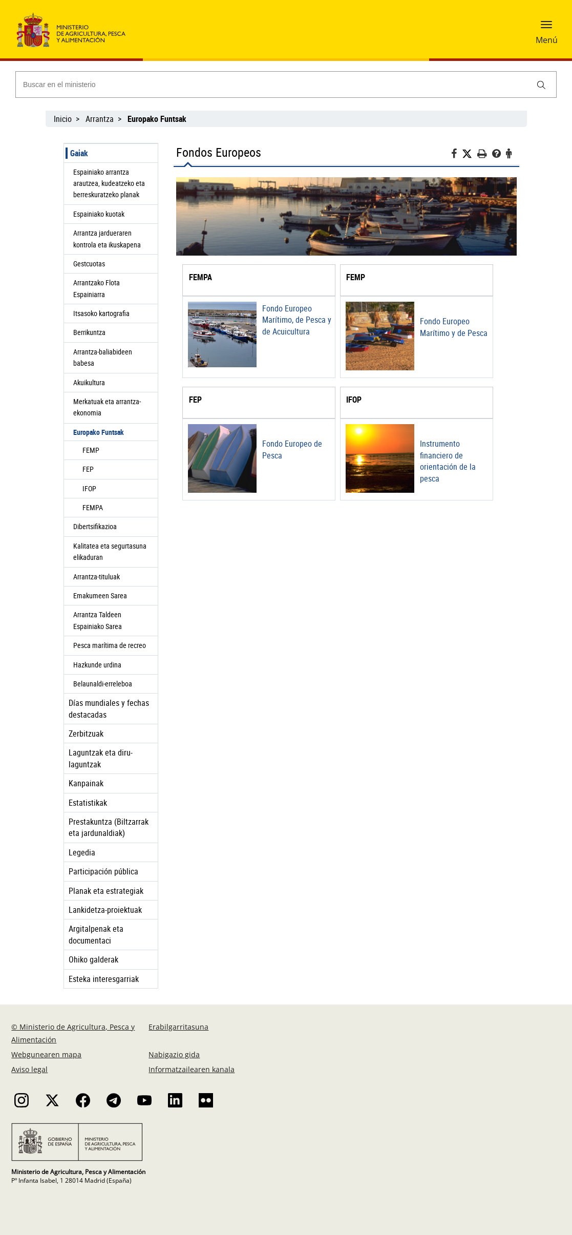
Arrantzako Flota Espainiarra (96, 288)
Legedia (82, 852)
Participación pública (103, 871)
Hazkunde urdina (97, 664)
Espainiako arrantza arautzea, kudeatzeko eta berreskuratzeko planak (109, 183)
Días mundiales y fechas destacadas (109, 708)
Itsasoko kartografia (101, 313)
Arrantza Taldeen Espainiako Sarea (97, 620)
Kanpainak (86, 783)
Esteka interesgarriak (104, 979)
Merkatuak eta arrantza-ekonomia (107, 406)
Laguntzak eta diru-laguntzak (101, 758)
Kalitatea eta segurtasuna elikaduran (109, 551)
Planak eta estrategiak (106, 890)
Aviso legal (29, 1069)
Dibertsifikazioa (95, 526)
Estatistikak (88, 802)
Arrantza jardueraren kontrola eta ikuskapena (107, 238)
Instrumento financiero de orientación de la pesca (448, 461)
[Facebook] (456, 155)
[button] (546, 28)
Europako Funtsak (98, 432)
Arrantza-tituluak (96, 576)
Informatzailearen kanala (192, 1069)
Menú (547, 40)
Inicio (63, 118)
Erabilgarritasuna (178, 1027)
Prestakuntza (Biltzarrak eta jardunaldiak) (109, 827)
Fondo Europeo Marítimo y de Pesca (454, 327)
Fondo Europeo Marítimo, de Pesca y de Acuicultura (296, 320)
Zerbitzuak (86, 733)
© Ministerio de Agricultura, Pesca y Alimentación (73, 1033)
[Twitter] (469, 154)
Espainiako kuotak (98, 214)
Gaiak (79, 153)
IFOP (89, 488)
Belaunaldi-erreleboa (102, 683)
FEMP (90, 450)
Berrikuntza (89, 332)
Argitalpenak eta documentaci (96, 934)
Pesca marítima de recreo (109, 645)
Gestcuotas (89, 263)
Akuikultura (89, 382)
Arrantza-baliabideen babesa (102, 357)
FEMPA (92, 507)
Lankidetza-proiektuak (105, 909)
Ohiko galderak (93, 959)
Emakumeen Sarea (100, 595)
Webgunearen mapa (46, 1054)
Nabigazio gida (174, 1054)
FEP (88, 469)
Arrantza (100, 118)
